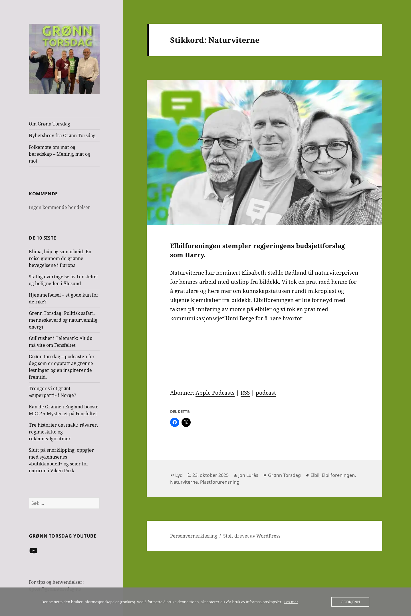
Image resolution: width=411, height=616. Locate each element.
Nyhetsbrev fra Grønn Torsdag (62, 135)
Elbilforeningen (338, 475)
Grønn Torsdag (284, 475)
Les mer (291, 601)
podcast (266, 392)
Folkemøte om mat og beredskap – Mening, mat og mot (59, 154)
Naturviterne (184, 482)
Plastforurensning (219, 482)
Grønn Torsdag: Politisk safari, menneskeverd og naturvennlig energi (63, 320)
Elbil (315, 475)
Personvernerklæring (193, 536)
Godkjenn (350, 601)
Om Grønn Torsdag (49, 124)
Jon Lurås (248, 475)
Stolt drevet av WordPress (251, 536)
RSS (245, 392)
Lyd (179, 475)
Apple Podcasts (215, 392)
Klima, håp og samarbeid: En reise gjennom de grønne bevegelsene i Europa (60, 258)
